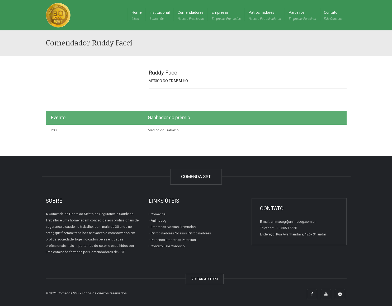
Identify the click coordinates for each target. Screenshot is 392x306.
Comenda (158, 214)
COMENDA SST (196, 176)
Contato (333, 16)
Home (137, 16)
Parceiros (302, 16)
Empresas (226, 16)
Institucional (160, 16)
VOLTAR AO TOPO (204, 279)
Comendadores (191, 16)
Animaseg (158, 220)
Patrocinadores (265, 16)
